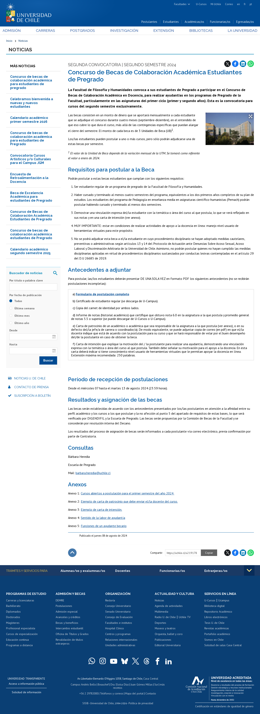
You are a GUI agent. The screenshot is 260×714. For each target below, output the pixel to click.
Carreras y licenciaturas (20, 601)
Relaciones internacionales (121, 640)
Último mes (19, 316)
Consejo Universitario (118, 606)
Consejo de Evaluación (119, 618)
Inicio (9, 41)
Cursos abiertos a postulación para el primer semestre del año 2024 (127, 494)
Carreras (47, 31)
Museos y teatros (165, 629)
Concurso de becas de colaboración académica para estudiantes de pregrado (31, 82)
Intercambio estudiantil (69, 629)
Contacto (150, 693)
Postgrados (83, 31)
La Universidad (239, 31)
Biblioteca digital (214, 606)
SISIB (86, 703)
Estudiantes (171, 22)
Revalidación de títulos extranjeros (69, 642)
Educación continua (17, 640)
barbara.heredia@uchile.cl (93, 473)
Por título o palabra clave (26, 281)
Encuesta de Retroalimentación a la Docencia (29, 178)
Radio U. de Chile (165, 618)
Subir (72, 553)
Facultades (180, 4)
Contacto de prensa (31, 387)
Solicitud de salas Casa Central (223, 646)
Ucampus (223, 601)
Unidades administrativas (120, 646)
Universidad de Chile (102, 703)
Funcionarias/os (220, 22)
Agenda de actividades (169, 606)
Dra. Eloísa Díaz (120, 684)
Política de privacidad (140, 703)
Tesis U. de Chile (214, 623)
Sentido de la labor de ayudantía (103, 518)
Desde (13, 331)
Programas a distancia (19, 646)
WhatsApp (251, 64)
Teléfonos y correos (111, 693)
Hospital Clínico (114, 629)
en (238, 4)
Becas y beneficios (67, 623)
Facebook (235, 64)
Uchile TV (185, 618)
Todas (15, 301)
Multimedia (161, 612)
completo (122, 294)
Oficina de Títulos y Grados (72, 634)
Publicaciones (163, 640)
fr (245, 4)
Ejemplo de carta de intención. (101, 510)
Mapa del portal (134, 693)
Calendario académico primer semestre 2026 (29, 120)
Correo (229, 4)
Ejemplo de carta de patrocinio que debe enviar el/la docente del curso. (129, 502)
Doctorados (13, 618)
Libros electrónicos (216, 618)
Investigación (123, 31)
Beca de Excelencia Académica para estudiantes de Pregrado (31, 197)
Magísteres (13, 623)
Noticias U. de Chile (30, 379)
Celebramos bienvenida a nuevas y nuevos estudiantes (31, 103)
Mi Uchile (216, 4)
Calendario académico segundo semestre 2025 (30, 251)
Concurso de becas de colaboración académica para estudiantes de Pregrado (31, 139)
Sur (156, 684)
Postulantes (149, 22)
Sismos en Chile (214, 640)
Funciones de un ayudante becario (104, 526)
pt (251, 4)
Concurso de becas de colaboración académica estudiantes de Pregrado (31, 235)
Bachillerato (13, 606)
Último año (19, 323)
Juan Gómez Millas (141, 684)
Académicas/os (194, 22)
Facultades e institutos (118, 623)
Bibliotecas (198, 31)
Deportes (160, 623)
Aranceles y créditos (68, 618)
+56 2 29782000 (89, 693)
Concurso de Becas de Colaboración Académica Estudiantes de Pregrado (31, 216)
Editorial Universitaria (168, 646)
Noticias (23, 41)
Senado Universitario (118, 612)
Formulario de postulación (95, 294)
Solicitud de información (26, 693)
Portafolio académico (217, 634)
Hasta (13, 345)
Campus (76, 684)
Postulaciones (64, 606)
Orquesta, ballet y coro (169, 634)
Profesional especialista (20, 629)
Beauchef (103, 684)
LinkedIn (243, 64)
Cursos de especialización (22, 634)
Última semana (22, 309)
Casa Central (150, 679)
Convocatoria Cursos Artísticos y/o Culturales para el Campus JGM (30, 159)
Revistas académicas (216, 629)
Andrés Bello (89, 684)
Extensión (162, 31)
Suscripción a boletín (32, 396)
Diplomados (13, 612)
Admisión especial (67, 612)
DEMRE (60, 601)
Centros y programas (118, 634)
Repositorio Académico (218, 612)
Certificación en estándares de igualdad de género (225, 707)
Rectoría (110, 601)
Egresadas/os (245, 22)
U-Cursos (201, 4)
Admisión (15, 31)
